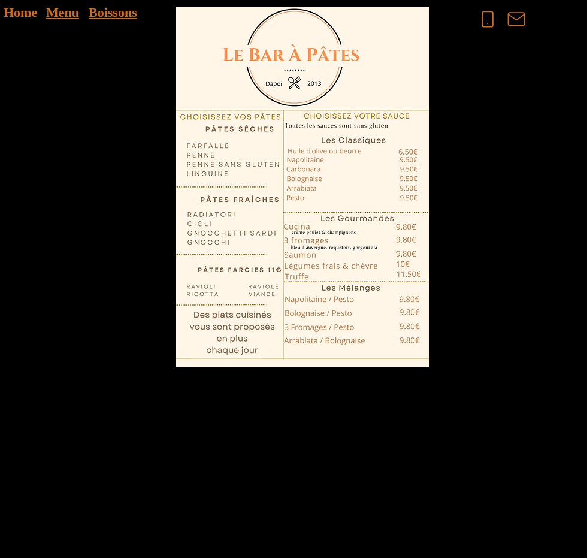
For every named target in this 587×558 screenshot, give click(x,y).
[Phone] (487, 19)
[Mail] (516, 19)
